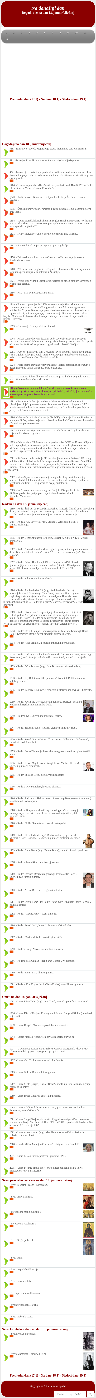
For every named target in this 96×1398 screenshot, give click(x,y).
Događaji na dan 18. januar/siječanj (26, 144)
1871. (12, 280)
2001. (12, 458)
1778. (12, 257)
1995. (12, 1107)
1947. (12, 727)
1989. (12, 388)
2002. (12, 477)
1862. (12, 1001)
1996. (12, 417)
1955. (12, 751)
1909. (12, 612)
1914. (12, 642)
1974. (12, 364)
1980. (12, 874)
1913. (12, 631)
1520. (12, 197)
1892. (12, 562)
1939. (12, 701)
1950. (12, 739)
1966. (12, 798)
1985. (12, 1072)
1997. (12, 430)
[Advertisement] (48, 70)
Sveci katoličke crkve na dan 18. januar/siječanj (35, 1329)
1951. (12, 351)
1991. (12, 401)
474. (12, 160)
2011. (12, 1156)
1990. (12, 949)
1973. (12, 850)
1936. (12, 1013)
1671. (12, 233)
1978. (12, 862)
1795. (12, 521)
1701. (12, 245)
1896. (12, 292)
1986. (12, 925)
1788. (12, 269)
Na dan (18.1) (50, 99)
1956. (12, 786)
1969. (12, 835)
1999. (12, 442)
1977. (12, 376)
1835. (12, 537)
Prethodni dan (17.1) (24, 99)
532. (12, 172)
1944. (12, 338)
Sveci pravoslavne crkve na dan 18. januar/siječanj (37, 1180)
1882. (12, 549)
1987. (12, 937)
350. (12, 148)
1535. (12, 208)
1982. (12, 913)
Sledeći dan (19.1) (74, 99)
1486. (12, 185)
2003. (12, 490)
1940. (12, 715)
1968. (12, 810)
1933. (12, 666)
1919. (12, 304)
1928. (12, 654)
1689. (12, 508)
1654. (12, 220)
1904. (12, 590)
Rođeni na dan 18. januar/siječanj (25, 504)
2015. (12, 1167)
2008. (12, 1144)
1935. (12, 690)
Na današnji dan (57, 1386)
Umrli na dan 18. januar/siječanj (24, 997)
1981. (12, 901)
